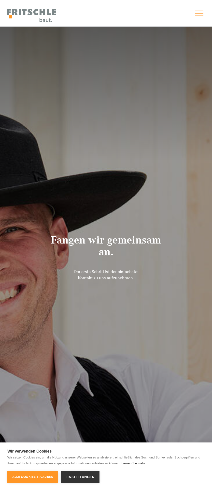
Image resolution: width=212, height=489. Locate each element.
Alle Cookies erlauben (32, 477)
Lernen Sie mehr (133, 463)
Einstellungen (80, 476)
